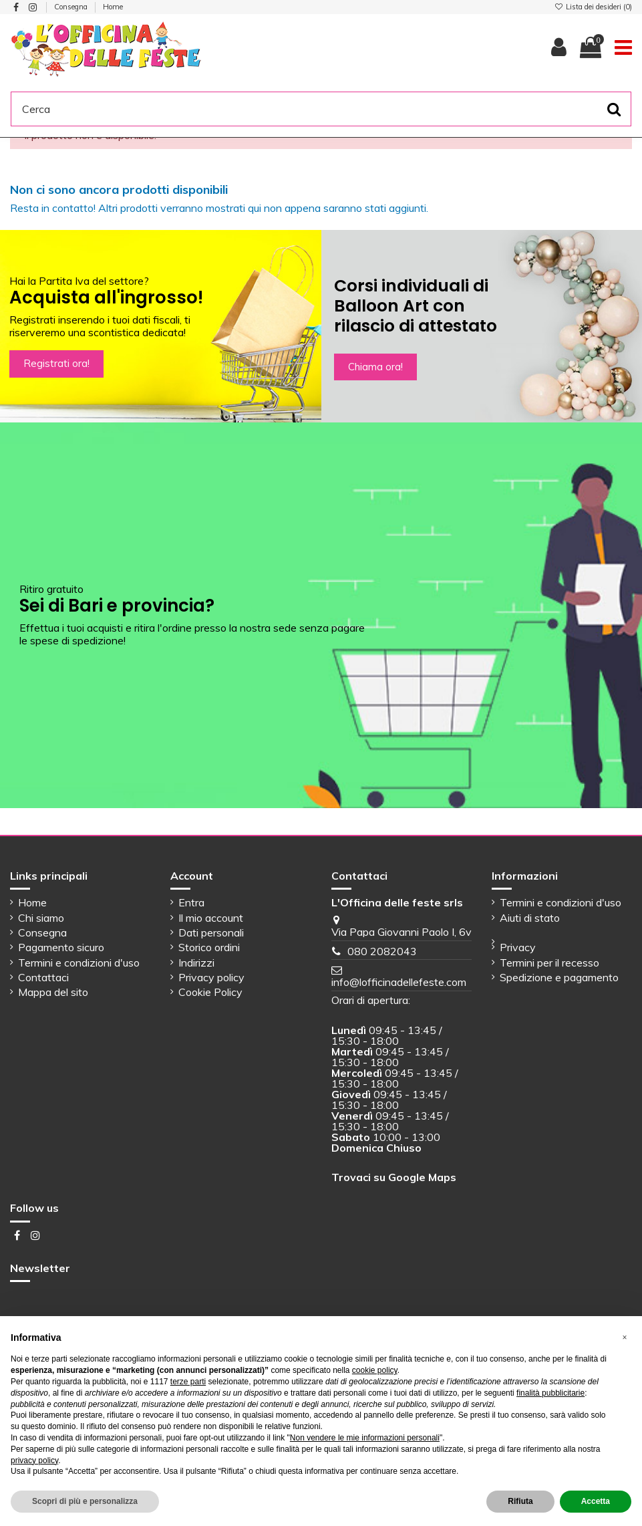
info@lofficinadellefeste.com (398, 982)
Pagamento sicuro (61, 947)
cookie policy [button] (374, 1370)
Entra (191, 902)
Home (113, 6)
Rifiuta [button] (520, 1501)
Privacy (518, 947)
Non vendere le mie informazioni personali (365, 1437)
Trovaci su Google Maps (393, 1177)
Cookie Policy (210, 992)
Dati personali (211, 932)
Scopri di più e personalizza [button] (85, 1501)
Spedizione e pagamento (559, 977)
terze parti (188, 1381)
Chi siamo (41, 917)
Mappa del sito (53, 992)
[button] (624, 1337)
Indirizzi (196, 962)
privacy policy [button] (34, 1460)
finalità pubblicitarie (550, 1393)
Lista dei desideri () (593, 6)
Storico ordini (209, 947)
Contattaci (43, 977)
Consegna (72, 6)
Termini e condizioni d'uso (79, 962)
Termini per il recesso (549, 962)
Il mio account (210, 917)
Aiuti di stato (530, 917)
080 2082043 (382, 951)
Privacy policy (211, 977)
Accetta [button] (595, 1501)
